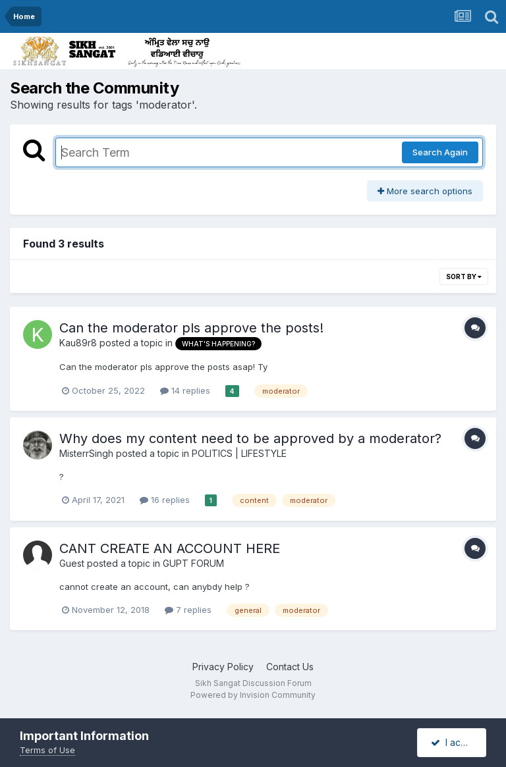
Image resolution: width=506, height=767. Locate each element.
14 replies (185, 390)
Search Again (440, 152)
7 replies (188, 609)
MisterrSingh (86, 453)
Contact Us (290, 666)
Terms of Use (47, 750)
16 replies (165, 499)
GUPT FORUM (193, 563)
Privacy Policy (223, 666)
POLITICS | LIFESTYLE (239, 453)
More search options (425, 191)
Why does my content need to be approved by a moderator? (250, 438)
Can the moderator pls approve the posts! (191, 328)
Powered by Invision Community (253, 695)
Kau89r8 (78, 342)
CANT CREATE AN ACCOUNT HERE (169, 548)
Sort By (464, 276)
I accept (455, 742)
